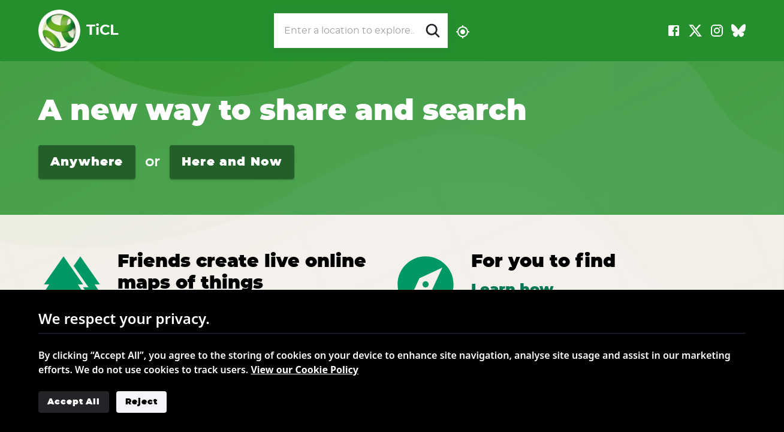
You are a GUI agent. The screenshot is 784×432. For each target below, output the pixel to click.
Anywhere (86, 162)
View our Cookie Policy (304, 369)
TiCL (78, 31)
